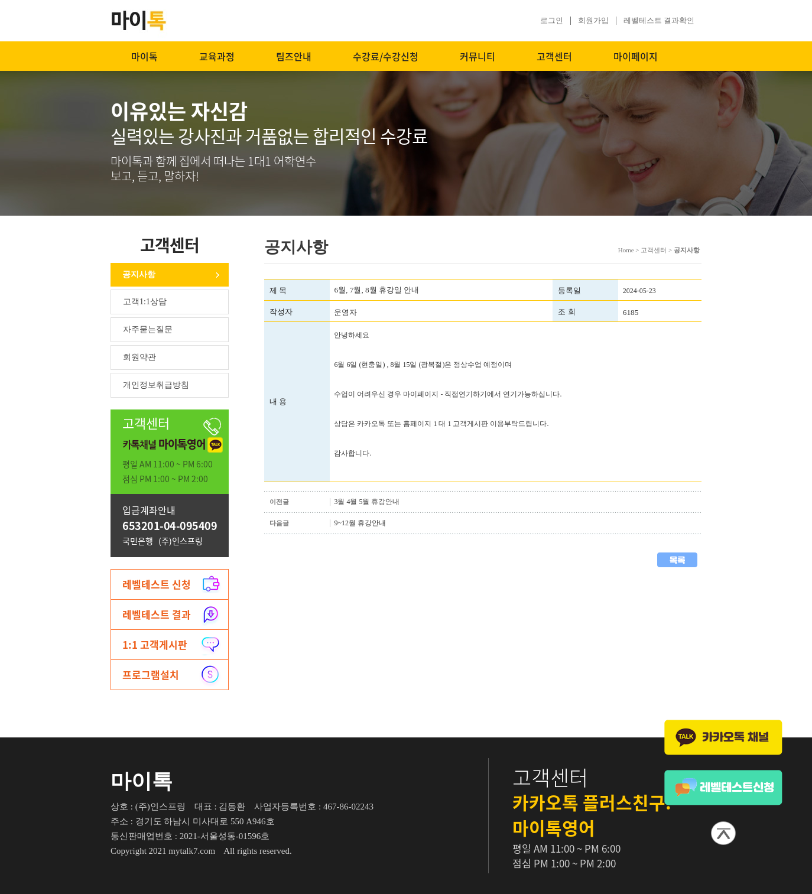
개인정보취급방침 (156, 385)
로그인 (551, 21)
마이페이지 (635, 56)
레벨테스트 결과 (156, 614)
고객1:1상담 (145, 301)
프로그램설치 (150, 674)
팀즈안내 (293, 56)
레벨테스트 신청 (156, 584)
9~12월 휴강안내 (360, 523)
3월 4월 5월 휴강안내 (366, 502)
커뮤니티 (477, 56)
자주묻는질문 (148, 329)
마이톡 (144, 56)
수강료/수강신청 (385, 56)
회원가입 (593, 21)
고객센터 (554, 56)
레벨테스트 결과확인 (658, 21)
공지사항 (138, 274)
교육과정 (217, 56)
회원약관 (139, 357)
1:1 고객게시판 (154, 644)
